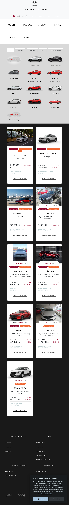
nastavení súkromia (46, 494)
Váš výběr (21, 16)
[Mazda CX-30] (34, 88)
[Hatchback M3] (31, 81)
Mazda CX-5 (40, 451)
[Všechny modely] (14, 58)
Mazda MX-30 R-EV (49, 153)
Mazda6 (8, 451)
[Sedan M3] (39, 81)
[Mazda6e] (14, 88)
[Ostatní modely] (14, 115)
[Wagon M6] (51, 81)
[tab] (11, 25)
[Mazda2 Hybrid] (14, 73)
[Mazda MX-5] (55, 102)
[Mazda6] (55, 73)
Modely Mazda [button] (38, 16)
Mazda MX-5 (9, 471)
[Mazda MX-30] (34, 59)
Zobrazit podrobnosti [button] (20, 178)
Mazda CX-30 (49, 213)
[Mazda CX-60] (55, 88)
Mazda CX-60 (20, 155)
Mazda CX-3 (40, 447)
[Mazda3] (34, 73)
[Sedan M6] (58, 81)
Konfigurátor (53, 16)
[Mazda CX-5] (34, 102)
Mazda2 (8, 442)
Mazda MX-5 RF (11, 475)
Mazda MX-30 (20, 271)
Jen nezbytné (56, 499)
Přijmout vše (40, 499)
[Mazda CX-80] (14, 102)
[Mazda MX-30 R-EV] (55, 59)
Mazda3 (8, 447)
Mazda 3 (20, 330)
